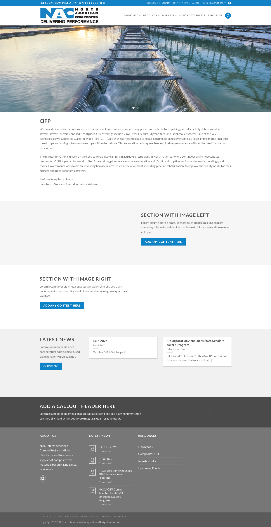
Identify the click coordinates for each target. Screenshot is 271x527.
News (185, 2)
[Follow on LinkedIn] (229, 3)
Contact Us (152, 2)
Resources (215, 15)
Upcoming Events (149, 468)
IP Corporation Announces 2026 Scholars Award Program (195, 343)
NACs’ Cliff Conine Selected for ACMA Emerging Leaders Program (110, 495)
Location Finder (170, 2)
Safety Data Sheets (192, 15)
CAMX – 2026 (107, 447)
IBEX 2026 (100, 341)
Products (151, 15)
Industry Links (147, 461)
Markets (169, 15)
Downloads (145, 446)
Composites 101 (148, 453)
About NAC (132, 15)
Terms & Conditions (214, 3)
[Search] (228, 16)
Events (195, 2)
